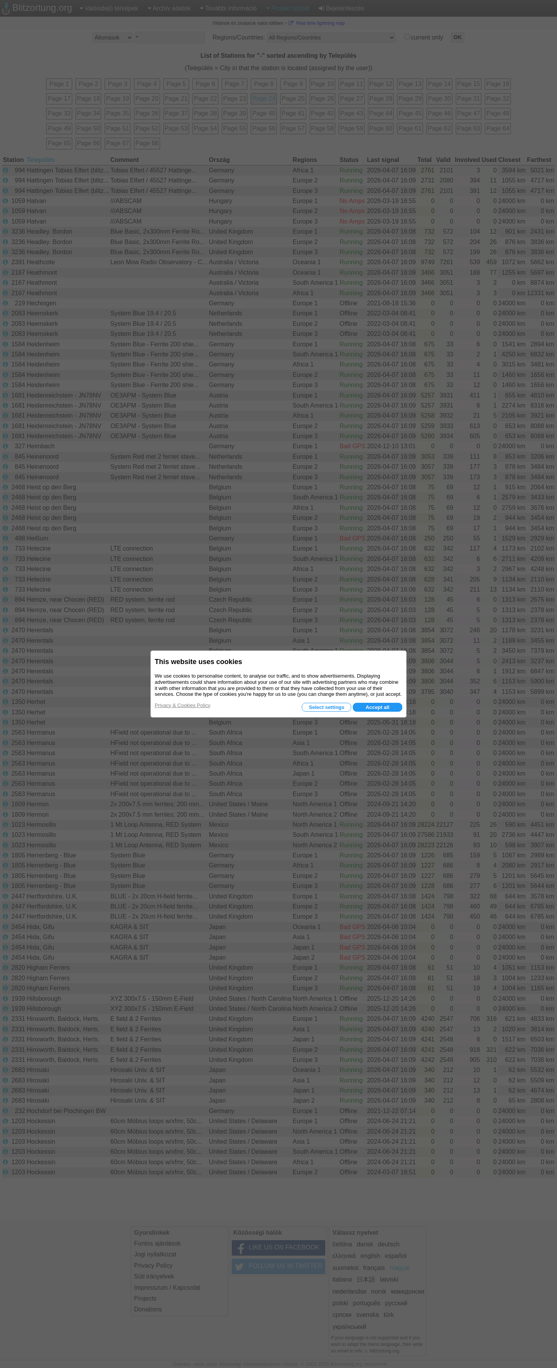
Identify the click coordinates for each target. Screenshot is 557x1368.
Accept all (377, 707)
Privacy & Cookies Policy (182, 705)
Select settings (326, 707)
